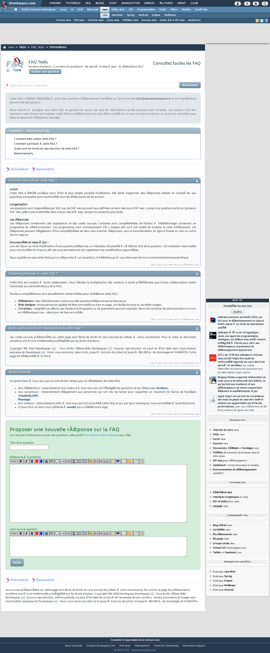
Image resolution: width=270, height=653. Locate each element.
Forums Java (63, 20)
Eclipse (156, 15)
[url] (46, 461)
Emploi (149, 3)
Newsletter (130, 3)
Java (104, 9)
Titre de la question (29, 445)
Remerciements (23, 153)
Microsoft (92, 9)
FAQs (22, 47)
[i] (27, 461)
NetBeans (170, 15)
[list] (80, 461)
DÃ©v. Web (118, 9)
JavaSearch (194, 20)
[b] (21, 461)
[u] (32, 461)
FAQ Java (79, 20)
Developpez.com (229, 548)
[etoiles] (141, 461)
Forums (55, 3)
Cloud (63, 9)
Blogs (99, 3)
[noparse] (91, 461)
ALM (80, 9)
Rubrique (224, 571)
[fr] (96, 461)
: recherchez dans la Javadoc (236, 465)
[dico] (107, 461)
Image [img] (14, 461)
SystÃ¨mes (201, 9)
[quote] (57, 461)
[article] (124, 461)
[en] (101, 461)
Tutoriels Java (95, 20)
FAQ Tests (37, 47)
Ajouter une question (45, 71)
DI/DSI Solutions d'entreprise (38, 9)
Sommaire (16, 130)
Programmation (146, 9)
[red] (37, 461)
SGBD (162, 9)
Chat (113, 3)
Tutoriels (73, 3)
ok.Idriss (162, 388)
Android (143, 15)
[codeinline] (69, 461)
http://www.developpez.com (153, 99)
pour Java (226, 501)
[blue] (41, 461)
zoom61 (71, 407)
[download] (136, 461)
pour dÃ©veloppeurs (230, 460)
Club (194, 3)
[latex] (74, 461)
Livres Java (113, 20)
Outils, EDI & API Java (172, 20)
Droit (181, 3)
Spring (130, 15)
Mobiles (186, 9)
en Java (230, 497)
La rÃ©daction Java (189, 265)
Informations (57, 47)
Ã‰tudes (166, 3)
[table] (51, 461)
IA (72, 9)
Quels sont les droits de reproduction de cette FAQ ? (46, 149)
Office (173, 9)
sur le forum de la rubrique (102, 435)
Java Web (117, 15)
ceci (57, 118)
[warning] (113, 461)
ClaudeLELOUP (28, 395)
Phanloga (24, 399)
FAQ (88, 3)
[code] (63, 461)
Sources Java (148, 20)
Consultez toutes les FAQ (177, 63)
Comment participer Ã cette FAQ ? (35, 144)
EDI (131, 9)
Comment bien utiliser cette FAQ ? (35, 139)
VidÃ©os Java (130, 20)
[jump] (130, 461)
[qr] (118, 461)
